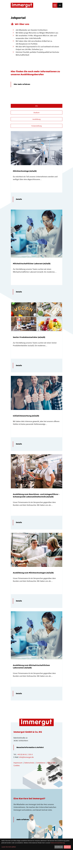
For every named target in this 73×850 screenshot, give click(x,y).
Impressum (18, 762)
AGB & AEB (51, 762)
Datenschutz (29, 762)
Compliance (40, 762)
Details (19, 199)
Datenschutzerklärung (58, 843)
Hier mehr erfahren (22, 84)
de (60, 5)
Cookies (17, 765)
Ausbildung (36, 119)
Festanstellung (36, 126)
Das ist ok (67, 847)
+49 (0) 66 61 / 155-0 (25, 754)
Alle (36, 106)
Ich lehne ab (58, 847)
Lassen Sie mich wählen (8, 847)
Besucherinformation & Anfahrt (30, 747)
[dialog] (36, 844)
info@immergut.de (26, 757)
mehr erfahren (23, 819)
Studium (36, 112)
